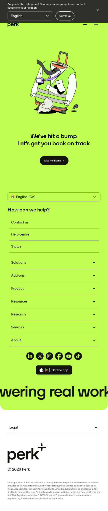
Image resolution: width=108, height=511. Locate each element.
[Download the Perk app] (54, 370)
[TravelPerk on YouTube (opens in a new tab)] (68, 356)
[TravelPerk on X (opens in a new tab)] (40, 356)
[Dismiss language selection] (97, 10)
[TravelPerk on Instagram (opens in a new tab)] (49, 356)
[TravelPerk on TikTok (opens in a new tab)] (78, 356)
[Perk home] (14, 23)
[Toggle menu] (95, 23)
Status (16, 246)
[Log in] (85, 23)
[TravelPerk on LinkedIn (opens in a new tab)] (30, 356)
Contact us (20, 222)
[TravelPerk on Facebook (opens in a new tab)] (59, 356)
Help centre (20, 234)
